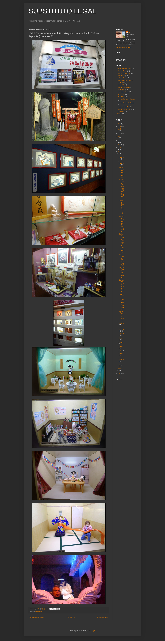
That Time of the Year (124, 109)
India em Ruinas (122, 78)
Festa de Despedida (123, 73)
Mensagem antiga (102, 617)
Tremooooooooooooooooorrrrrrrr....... (121, 172)
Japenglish (120, 85)
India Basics (121, 75)
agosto (122, 333)
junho (121, 342)
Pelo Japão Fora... (123, 92)
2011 (119, 147)
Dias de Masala (122, 71)
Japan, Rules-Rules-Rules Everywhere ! (121, 301)
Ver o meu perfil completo (123, 47)
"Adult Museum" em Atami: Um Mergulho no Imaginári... (121, 189)
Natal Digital (121, 89)
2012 (119, 145)
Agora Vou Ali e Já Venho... (121, 316)
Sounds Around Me (123, 107)
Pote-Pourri (38, 611)
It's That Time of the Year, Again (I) (121, 272)
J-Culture (120, 82)
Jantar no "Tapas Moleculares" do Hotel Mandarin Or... (121, 243)
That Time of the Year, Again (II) (121, 260)
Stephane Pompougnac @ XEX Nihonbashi (121, 224)
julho (121, 338)
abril (121, 351)
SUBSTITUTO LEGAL (62, 11)
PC (129, 32)
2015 (119, 133)
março (121, 353)
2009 (119, 369)
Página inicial (71, 617)
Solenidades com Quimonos (126, 99)
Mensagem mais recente (36, 617)
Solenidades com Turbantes (126, 103)
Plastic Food (121, 94)
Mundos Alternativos (123, 87)
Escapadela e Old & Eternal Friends (121, 285)
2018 (119, 124)
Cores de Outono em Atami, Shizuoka (121, 207)
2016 (119, 129)
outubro (122, 323)
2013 (119, 140)
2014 (119, 136)
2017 (119, 126)
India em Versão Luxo (124, 80)
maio (121, 346)
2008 (119, 373)
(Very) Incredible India (124, 68)
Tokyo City (120, 111)
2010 (119, 152)
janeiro (122, 364)
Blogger (93, 631)
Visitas (119, 114)
